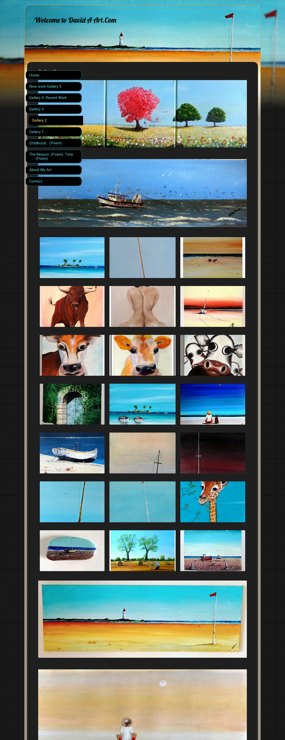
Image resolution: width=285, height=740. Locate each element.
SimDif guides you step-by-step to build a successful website (141, 727)
